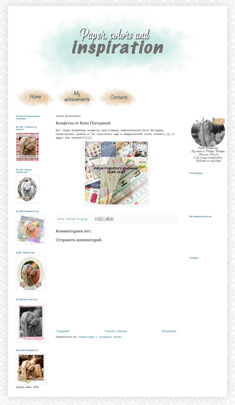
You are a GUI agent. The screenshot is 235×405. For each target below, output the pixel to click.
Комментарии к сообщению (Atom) (100, 337)
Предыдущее (169, 331)
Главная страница (115, 331)
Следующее (63, 331)
